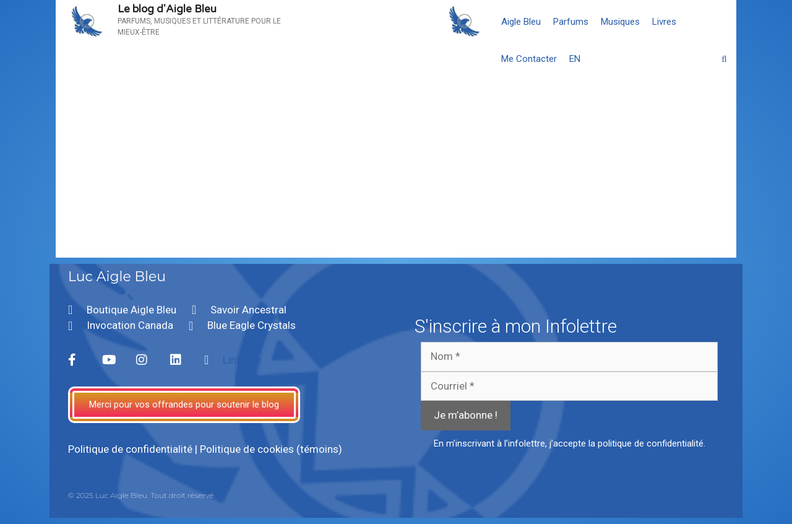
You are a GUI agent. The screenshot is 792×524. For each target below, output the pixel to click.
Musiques (620, 21)
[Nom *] (569, 357)
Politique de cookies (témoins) (271, 449)
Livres (664, 21)
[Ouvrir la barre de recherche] (724, 58)
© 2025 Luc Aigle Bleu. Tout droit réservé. (141, 495)
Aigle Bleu (521, 21)
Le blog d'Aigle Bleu (167, 8)
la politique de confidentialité (646, 443)
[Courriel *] (569, 386)
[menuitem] (575, 58)
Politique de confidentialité (130, 449)
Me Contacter (529, 58)
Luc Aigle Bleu (117, 276)
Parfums (570, 21)
